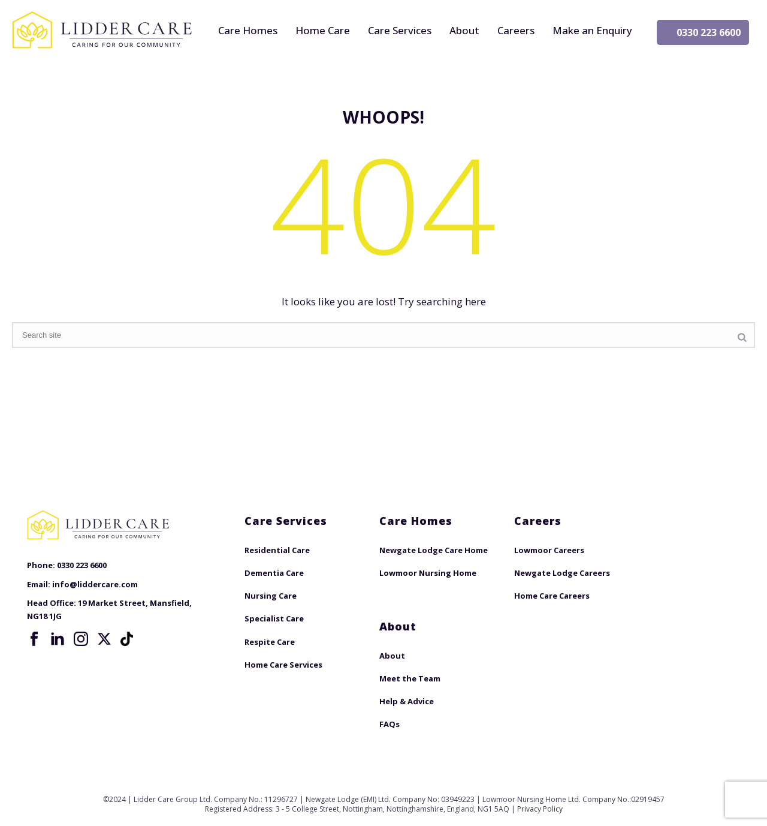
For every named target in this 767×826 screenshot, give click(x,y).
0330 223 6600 (709, 32)
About (464, 30)
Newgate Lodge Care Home (433, 550)
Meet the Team (409, 678)
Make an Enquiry (592, 30)
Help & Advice (406, 701)
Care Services (399, 30)
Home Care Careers (552, 595)
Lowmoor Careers (549, 550)
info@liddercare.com (95, 584)
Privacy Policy (540, 809)
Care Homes (247, 30)
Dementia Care (274, 572)
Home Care (322, 30)
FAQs (389, 724)
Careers (516, 30)
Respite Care (269, 641)
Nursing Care (270, 595)
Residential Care (277, 550)
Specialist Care (274, 618)
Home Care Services (283, 664)
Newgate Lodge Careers (562, 572)
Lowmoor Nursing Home (427, 572)
